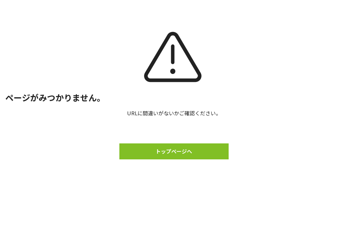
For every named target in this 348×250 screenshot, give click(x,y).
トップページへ (174, 151)
